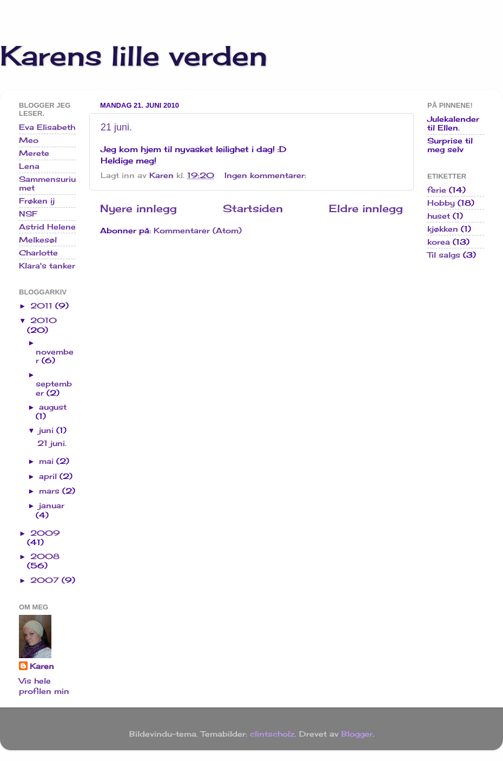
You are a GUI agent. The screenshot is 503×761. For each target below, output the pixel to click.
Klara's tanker (47, 265)
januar (51, 505)
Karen (42, 666)
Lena (29, 166)
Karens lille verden (133, 55)
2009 (45, 533)
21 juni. (116, 127)
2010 (43, 320)
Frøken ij (37, 200)
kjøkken (442, 229)
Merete (34, 153)
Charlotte (38, 252)
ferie (436, 190)
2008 (44, 556)
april (49, 476)
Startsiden (253, 208)
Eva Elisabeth (47, 127)
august (53, 407)
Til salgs (443, 255)
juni (47, 430)
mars (50, 491)
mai (47, 461)
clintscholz (272, 734)
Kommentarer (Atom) (198, 230)
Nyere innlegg (138, 208)
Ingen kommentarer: (266, 175)
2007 (46, 580)
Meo (28, 140)
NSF (28, 213)
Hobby (441, 203)
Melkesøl (38, 239)
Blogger (357, 734)
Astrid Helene (47, 226)
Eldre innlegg (366, 208)
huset (438, 216)
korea (438, 242)
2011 (42, 305)
